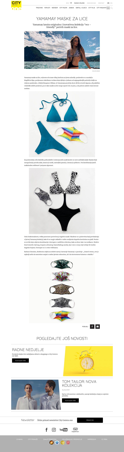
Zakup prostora (49, 439)
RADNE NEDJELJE (28, 349)
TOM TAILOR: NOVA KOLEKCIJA (79, 383)
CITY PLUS (91, 8)
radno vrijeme (79, 3)
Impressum (92, 439)
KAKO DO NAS (91, 3)
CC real (105, 439)
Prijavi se (90, 420)
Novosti (55, 8)
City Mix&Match (102, 8)
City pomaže (33, 439)
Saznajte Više (20, 361)
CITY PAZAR (63, 8)
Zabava (71, 8)
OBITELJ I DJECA (81, 8)
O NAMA (19, 439)
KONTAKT (101, 3)
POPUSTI (47, 8)
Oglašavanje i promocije (72, 439)
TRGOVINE (39, 8)
